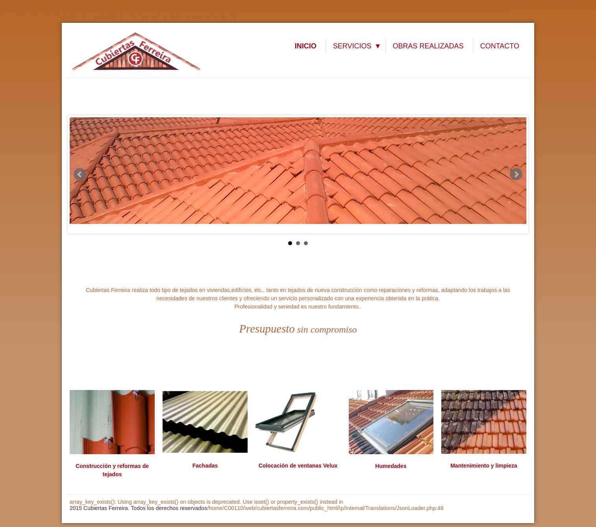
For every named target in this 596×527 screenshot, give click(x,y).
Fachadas (205, 465)
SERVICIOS (352, 46)
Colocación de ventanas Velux (298, 465)
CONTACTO (499, 46)
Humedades (390, 466)
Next (516, 174)
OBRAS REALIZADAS (428, 46)
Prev (80, 174)
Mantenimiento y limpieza (483, 465)
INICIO (306, 46)
